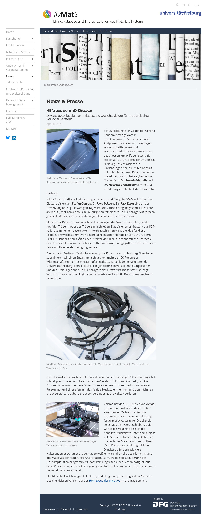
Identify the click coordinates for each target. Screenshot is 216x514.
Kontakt (83, 509)
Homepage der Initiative (104, 480)
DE (196, 5)
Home (64, 31)
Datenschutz (68, 509)
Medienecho (15, 82)
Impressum (50, 509)
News (74, 31)
